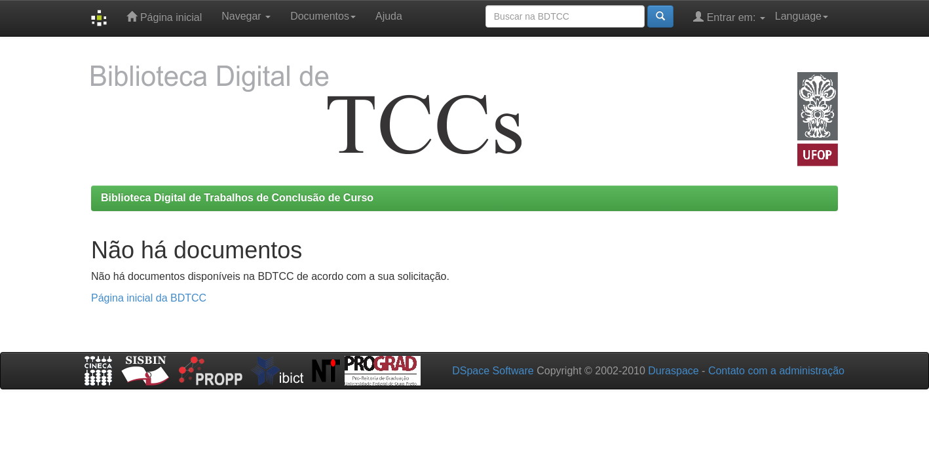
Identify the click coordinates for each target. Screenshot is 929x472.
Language (801, 16)
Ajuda (388, 16)
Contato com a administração (776, 370)
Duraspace (673, 370)
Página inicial (164, 16)
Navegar (246, 16)
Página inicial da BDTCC (148, 298)
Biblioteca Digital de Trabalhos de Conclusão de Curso (237, 197)
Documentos (323, 16)
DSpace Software (493, 370)
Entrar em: (729, 16)
